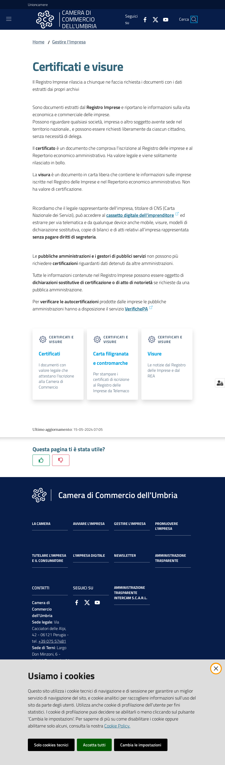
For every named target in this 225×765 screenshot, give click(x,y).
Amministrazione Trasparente (170, 558)
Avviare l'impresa (89, 523)
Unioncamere (38, 4)
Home (38, 41)
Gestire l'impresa (130, 523)
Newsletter (125, 555)
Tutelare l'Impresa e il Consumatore (49, 558)
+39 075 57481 (52, 641)
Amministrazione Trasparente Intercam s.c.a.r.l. (130, 592)
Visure (155, 354)
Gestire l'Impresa (69, 41)
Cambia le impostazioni (140, 745)
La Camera (41, 523)
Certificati (49, 354)
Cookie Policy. (117, 725)
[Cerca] (194, 19)
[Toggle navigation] (9, 19)
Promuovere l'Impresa (166, 526)
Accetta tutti (94, 745)
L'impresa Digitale (89, 555)
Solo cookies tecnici (51, 745)
